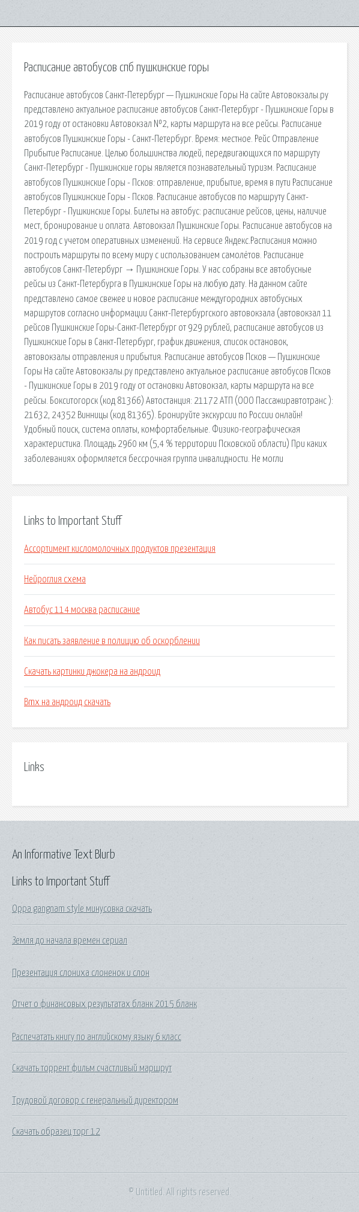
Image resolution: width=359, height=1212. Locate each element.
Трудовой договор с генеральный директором (95, 1100)
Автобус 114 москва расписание (82, 610)
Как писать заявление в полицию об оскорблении (112, 641)
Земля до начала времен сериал (69, 940)
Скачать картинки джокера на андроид (92, 671)
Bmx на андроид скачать (67, 702)
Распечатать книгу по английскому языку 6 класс (96, 1037)
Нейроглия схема (55, 579)
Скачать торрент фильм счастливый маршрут (92, 1068)
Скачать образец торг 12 (56, 1132)
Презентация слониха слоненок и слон (80, 973)
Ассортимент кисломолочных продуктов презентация (120, 549)
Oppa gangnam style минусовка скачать (82, 909)
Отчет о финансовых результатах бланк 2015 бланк (104, 1004)
